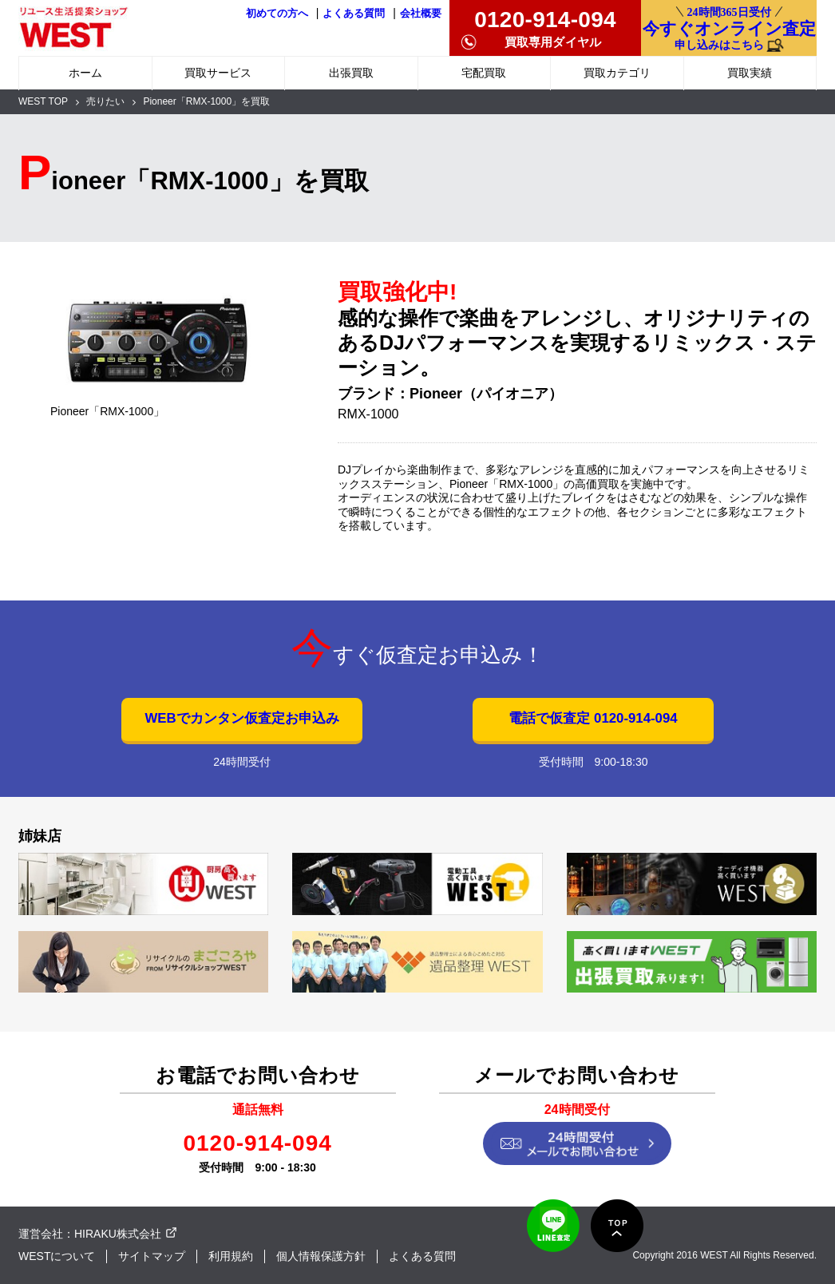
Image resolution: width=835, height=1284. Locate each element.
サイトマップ (151, 1256)
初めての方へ (277, 13)
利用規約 (230, 1256)
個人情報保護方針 (321, 1256)
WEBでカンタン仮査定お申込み (241, 718)
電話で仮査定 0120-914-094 (593, 718)
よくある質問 (354, 13)
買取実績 (749, 72)
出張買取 (351, 72)
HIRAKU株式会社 (117, 1233)
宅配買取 (483, 72)
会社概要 (420, 13)
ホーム (85, 72)
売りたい (105, 101)
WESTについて (56, 1256)
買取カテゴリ (617, 72)
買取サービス (217, 72)
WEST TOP (43, 101)
